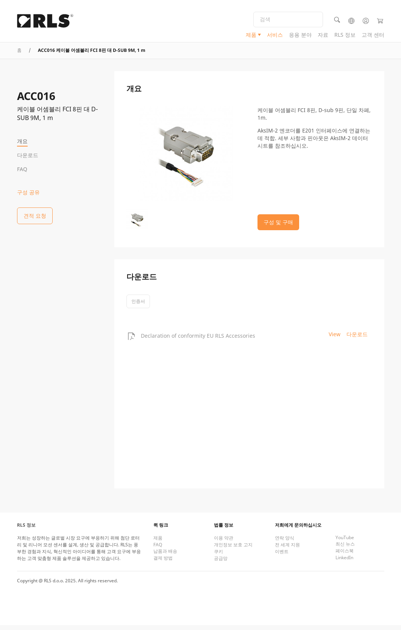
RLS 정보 (345, 36)
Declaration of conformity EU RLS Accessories (198, 340)
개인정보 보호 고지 (233, 549)
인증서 (138, 306)
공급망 (221, 563)
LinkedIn (344, 562)
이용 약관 (223, 543)
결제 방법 (163, 563)
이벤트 (282, 556)
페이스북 (344, 555)
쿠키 (218, 556)
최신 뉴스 (345, 549)
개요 (22, 141)
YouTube (344, 542)
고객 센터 (373, 36)
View (334, 339)
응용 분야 (300, 36)
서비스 (275, 36)
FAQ (22, 169)
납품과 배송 (165, 556)
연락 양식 (284, 543)
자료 (323, 36)
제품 (251, 36)
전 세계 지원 (287, 549)
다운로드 (27, 155)
